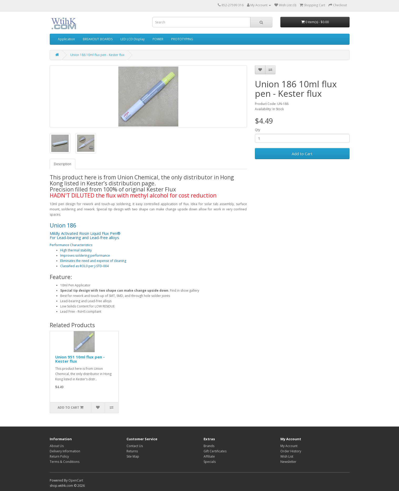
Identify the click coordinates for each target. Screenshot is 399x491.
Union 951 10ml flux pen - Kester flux (80, 359)
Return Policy (59, 456)
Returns (132, 451)
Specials (210, 461)
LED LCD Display (132, 39)
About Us (57, 446)
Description (62, 164)
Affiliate (209, 456)
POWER (158, 39)
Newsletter (288, 461)
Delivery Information (65, 451)
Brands (209, 446)
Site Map (133, 456)
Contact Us (135, 446)
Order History (290, 451)
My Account (288, 446)
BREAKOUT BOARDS (98, 39)
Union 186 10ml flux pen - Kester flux (97, 55)
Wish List (286, 456)
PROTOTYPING (182, 39)
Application (66, 39)
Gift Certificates (215, 451)
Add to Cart (302, 153)
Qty (257, 130)
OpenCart (75, 480)
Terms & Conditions (64, 461)
